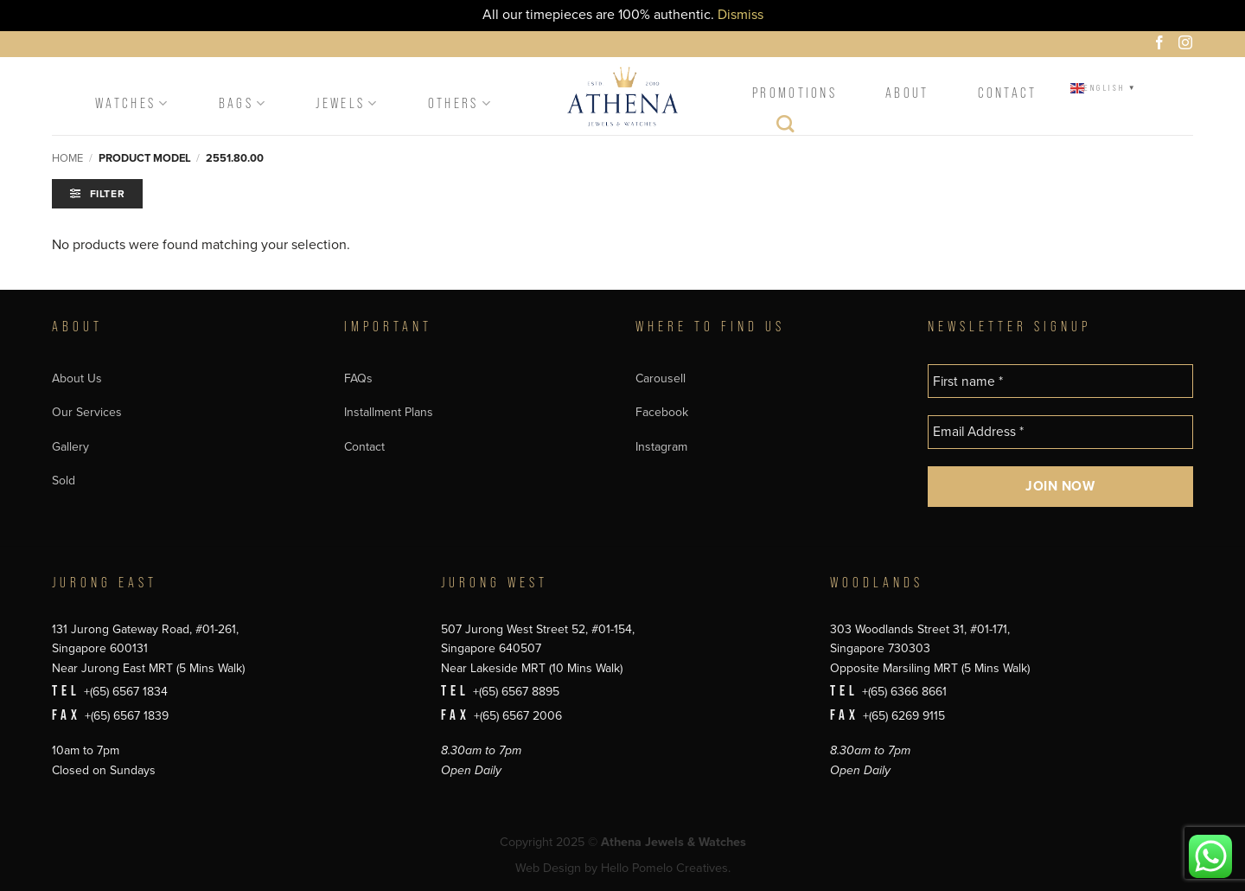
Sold (63, 480)
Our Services (87, 412)
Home (67, 158)
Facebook (661, 412)
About (907, 93)
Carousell (660, 378)
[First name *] (1061, 381)
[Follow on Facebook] (1162, 45)
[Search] (786, 128)
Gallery (70, 446)
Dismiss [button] (740, 14)
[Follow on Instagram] (1187, 45)
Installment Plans (388, 412)
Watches (132, 103)
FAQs (358, 378)
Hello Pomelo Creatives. (666, 868)
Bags (243, 103)
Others (460, 103)
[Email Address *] (1061, 432)
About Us (77, 378)
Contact (1008, 93)
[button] (97, 193)
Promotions (794, 93)
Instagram (661, 446)
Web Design (548, 868)
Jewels (347, 103)
